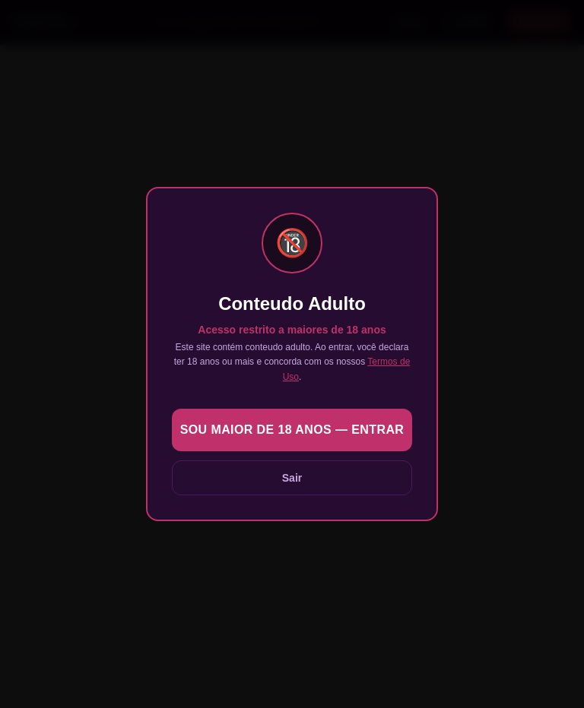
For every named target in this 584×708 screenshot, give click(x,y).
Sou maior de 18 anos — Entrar (292, 429)
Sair (292, 478)
